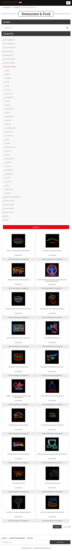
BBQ (7, 70)
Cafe (7, 82)
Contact (4, 538)
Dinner (8, 124)
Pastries (8, 151)
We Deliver (9, 189)
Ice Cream (9, 135)
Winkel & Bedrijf (9, 63)
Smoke (8, 166)
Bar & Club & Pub (9, 47)
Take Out (9, 181)
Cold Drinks (10, 109)
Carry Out (9, 93)
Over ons (30, 538)
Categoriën (16, 7)
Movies (6, 216)
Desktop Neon (8, 55)
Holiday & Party (9, 201)
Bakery (8, 74)
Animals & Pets (9, 208)
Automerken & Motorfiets (12, 197)
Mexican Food (10, 147)
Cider (8, 101)
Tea (7, 185)
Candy (8, 90)
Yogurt (8, 193)
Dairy (8, 112)
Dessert (8, 120)
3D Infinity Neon (9, 44)
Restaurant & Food (10, 67)
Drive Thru (9, 132)
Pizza (8, 155)
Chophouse (10, 97)
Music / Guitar (8, 212)
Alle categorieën (9, 40)
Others (6, 220)
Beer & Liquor (8, 51)
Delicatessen (10, 116)
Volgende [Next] (57, 527)
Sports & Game (9, 204)
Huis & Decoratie (9, 59)
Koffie (8, 143)
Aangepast (36, 227)
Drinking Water (11, 128)
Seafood (8, 162)
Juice (7, 139)
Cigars (8, 105)
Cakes (8, 86)
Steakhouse (10, 174)
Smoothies (9, 170)
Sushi (8, 178)
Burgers (8, 78)
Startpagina (6, 7)
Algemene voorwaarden (17, 538)
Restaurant (9, 158)
